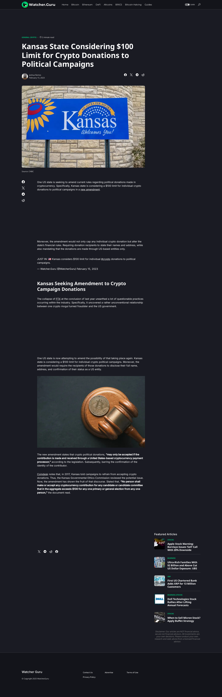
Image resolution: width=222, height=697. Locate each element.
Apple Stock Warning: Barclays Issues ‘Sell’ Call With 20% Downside (182, 547)
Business (171, 558)
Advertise (109, 672)
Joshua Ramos (35, 75)
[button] (189, 4)
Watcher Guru (32, 672)
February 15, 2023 (87, 268)
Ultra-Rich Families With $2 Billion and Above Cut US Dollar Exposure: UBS (182, 565)
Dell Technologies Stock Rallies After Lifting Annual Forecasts (181, 602)
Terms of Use (132, 672)
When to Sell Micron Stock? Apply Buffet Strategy (183, 619)
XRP (169, 576)
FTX (58, 298)
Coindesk (42, 474)
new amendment (90, 189)
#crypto (105, 259)
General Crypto (29, 37)
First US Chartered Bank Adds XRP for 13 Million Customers (182, 583)
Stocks (170, 540)
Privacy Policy (89, 677)
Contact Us (88, 672)
